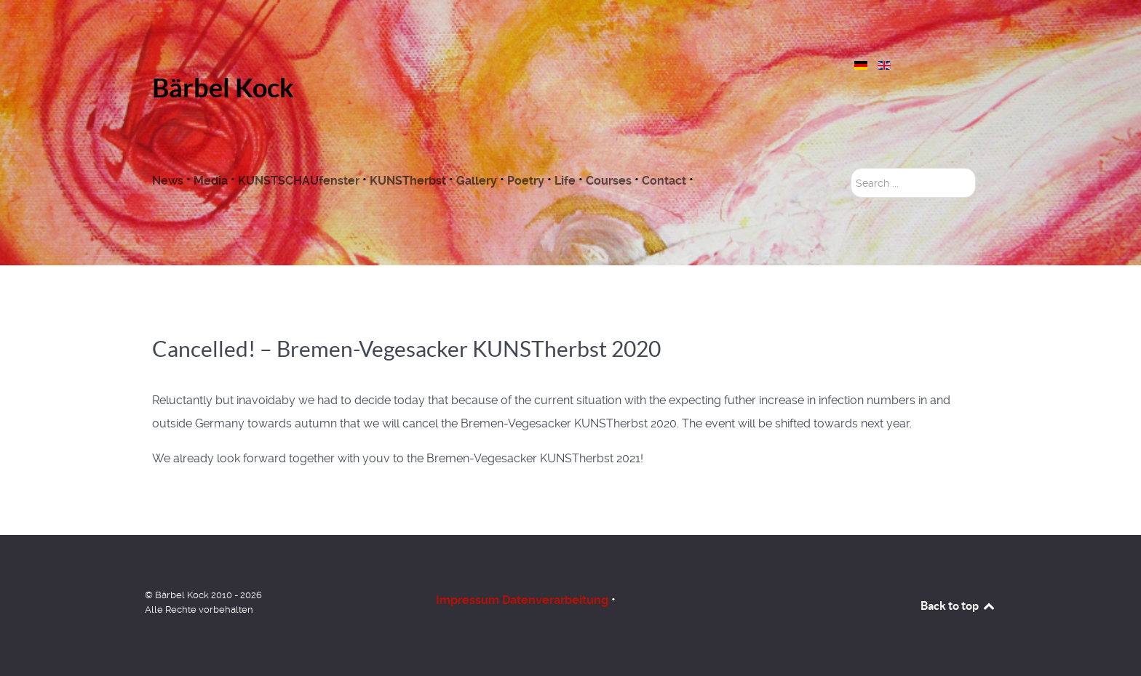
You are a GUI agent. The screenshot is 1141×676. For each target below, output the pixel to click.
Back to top (958, 605)
